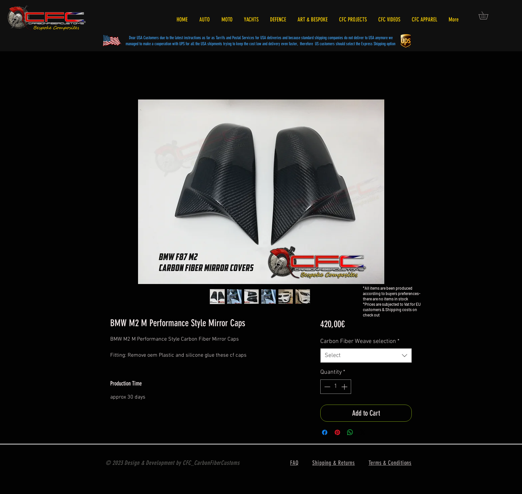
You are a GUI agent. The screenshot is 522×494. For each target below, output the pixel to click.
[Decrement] (326, 387)
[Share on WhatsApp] (350, 432)
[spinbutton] (336, 387)
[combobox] (366, 355)
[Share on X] (363, 432)
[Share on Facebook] (325, 432)
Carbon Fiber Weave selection (359, 341)
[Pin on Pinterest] (337, 432)
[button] (487, 15)
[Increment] (345, 387)
